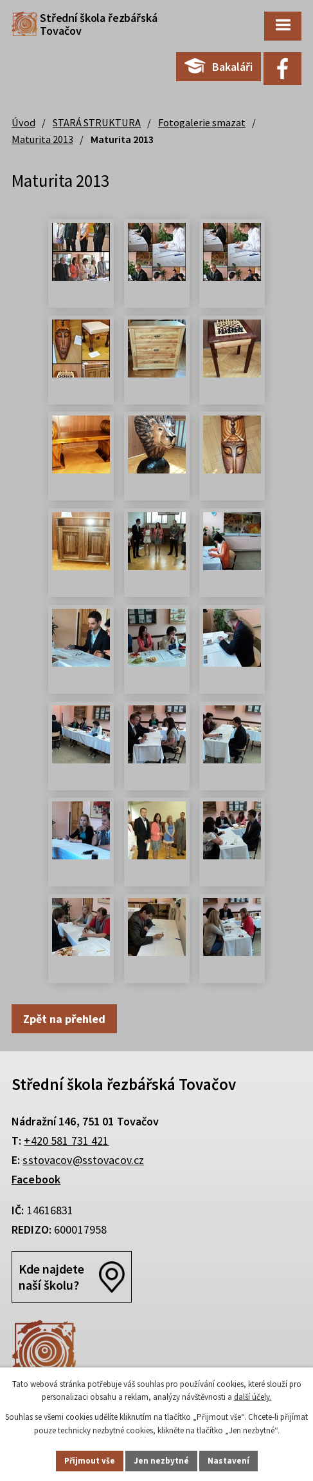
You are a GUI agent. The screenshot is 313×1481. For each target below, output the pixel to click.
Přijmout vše (89, 1460)
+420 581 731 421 (66, 1140)
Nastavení (228, 1460)
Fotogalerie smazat (202, 122)
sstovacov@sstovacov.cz (83, 1159)
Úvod (23, 122)
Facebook (36, 1179)
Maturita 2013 (42, 139)
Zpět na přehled (64, 1018)
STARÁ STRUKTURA (97, 122)
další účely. (253, 1397)
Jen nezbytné (161, 1460)
